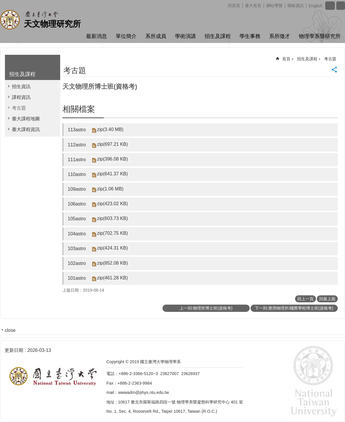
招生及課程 (218, 36)
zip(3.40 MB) (110, 129)
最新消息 (96, 36)
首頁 (286, 59)
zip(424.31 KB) (112, 248)
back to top (331, 408)
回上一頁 (305, 299)
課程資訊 (21, 97)
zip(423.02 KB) (112, 203)
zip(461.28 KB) (112, 277)
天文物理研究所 (52, 23)
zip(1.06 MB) (110, 188)
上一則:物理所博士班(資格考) (206, 308)
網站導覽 (274, 5)
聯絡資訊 (295, 5)
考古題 (19, 108)
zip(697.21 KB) (112, 144)
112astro (77, 144)
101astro (77, 278)
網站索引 (340, 5)
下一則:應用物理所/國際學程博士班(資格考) (294, 308)
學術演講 (185, 36)
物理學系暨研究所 (320, 36)
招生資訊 (21, 86)
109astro (77, 189)
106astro (77, 203)
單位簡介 (126, 36)
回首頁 (234, 5)
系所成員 (155, 36)
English (315, 5)
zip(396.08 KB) (112, 159)
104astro (77, 233)
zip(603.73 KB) (112, 218)
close (10, 330)
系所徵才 (279, 36)
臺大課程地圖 (26, 118)
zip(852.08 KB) (112, 263)
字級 (330, 5)
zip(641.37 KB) (112, 174)
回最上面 (327, 299)
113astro (77, 129)
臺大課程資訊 (26, 129)
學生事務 (249, 36)
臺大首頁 (253, 5)
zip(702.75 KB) (112, 233)
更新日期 (14, 350)
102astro (77, 263)
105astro (77, 218)
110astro (77, 174)
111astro (77, 159)
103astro (77, 248)
